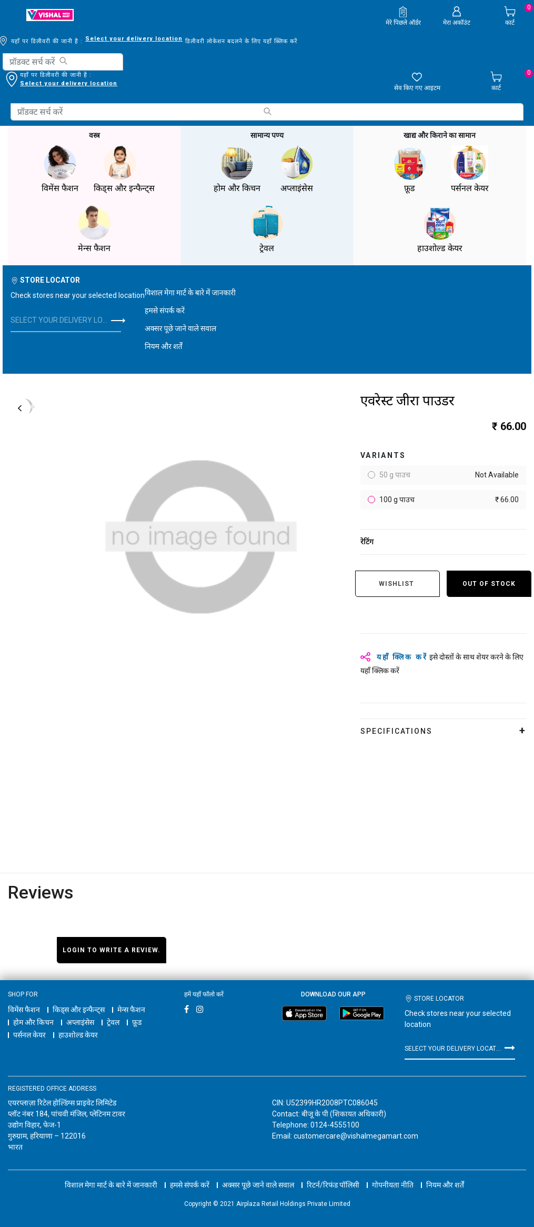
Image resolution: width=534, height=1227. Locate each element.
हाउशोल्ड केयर (78, 1035)
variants (383, 455)
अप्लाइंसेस (80, 1022)
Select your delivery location (134, 38)
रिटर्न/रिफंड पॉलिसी (333, 1185)
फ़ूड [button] (410, 169)
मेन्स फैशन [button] (94, 229)
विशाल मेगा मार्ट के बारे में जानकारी (190, 292)
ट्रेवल (113, 1022)
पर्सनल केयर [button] (470, 169)
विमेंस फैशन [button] (60, 169)
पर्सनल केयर (29, 1035)
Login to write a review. (111, 950)
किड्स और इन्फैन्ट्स (79, 1009)
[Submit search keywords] (63, 60)
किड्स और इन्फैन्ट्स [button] (124, 169)
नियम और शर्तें (163, 346)
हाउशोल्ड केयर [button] (440, 229)
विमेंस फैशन (24, 1009)
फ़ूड (137, 1022)
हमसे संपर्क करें (165, 310)
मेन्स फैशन (131, 1009)
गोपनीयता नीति (393, 1185)
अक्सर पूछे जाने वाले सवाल (180, 328)
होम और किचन (33, 1022)
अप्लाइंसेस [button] (296, 169)
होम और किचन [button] (236, 169)
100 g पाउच (448, 499)
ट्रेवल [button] (266, 229)
